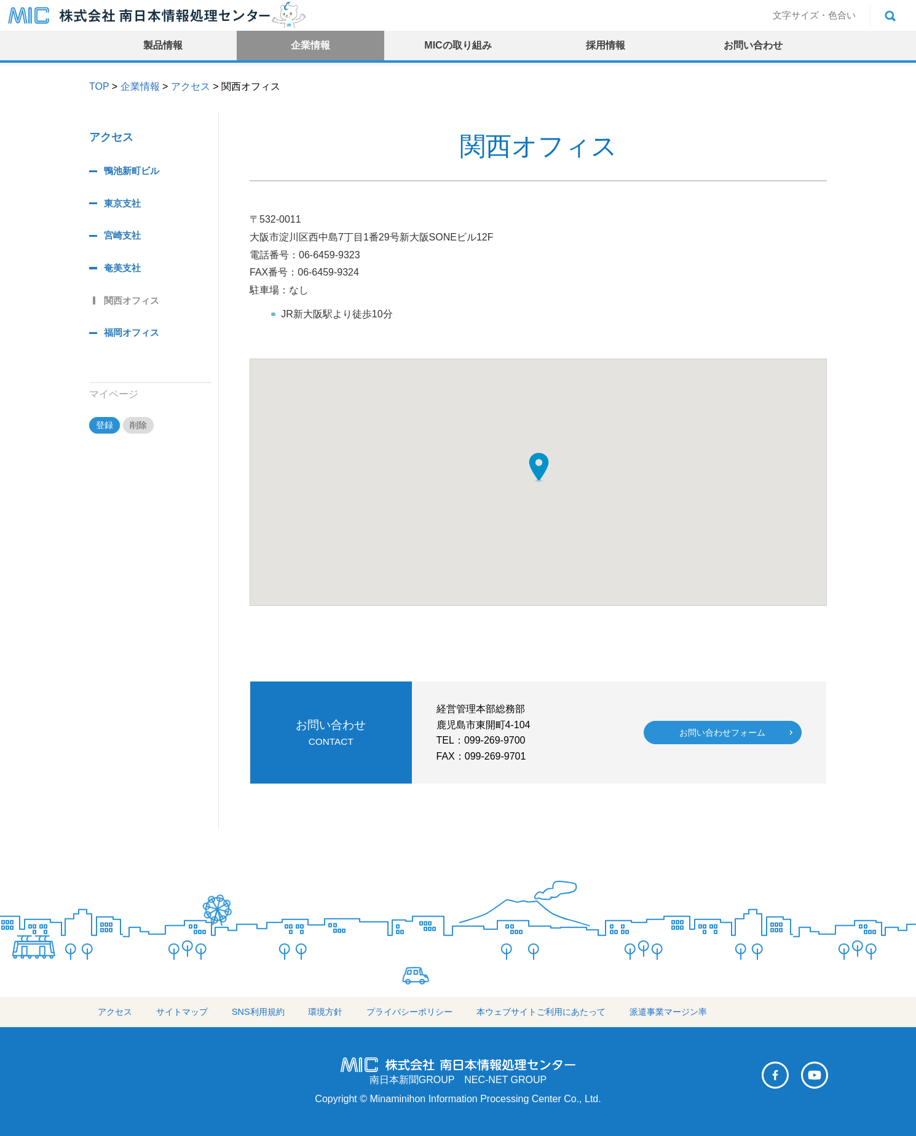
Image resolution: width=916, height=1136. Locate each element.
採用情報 (605, 45)
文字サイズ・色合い (814, 15)
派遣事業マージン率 (668, 1012)
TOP (99, 86)
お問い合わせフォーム (722, 732)
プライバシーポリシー (409, 1012)
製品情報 (163, 45)
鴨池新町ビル (131, 170)
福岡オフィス (131, 332)
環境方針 (325, 1012)
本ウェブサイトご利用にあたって (541, 1012)
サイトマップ (182, 1012)
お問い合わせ (753, 45)
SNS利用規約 (258, 1012)
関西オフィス (131, 300)
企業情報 (310, 45)
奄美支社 (122, 268)
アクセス (190, 86)
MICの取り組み (457, 45)
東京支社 (122, 203)
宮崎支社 (122, 235)
